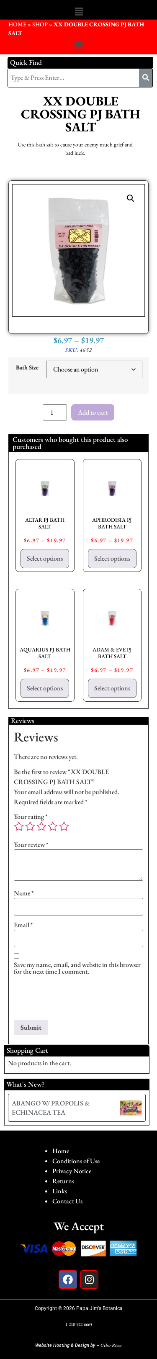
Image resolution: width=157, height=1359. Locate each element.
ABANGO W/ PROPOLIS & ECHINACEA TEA (51, 1108)
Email (23, 925)
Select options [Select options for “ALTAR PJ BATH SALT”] (45, 558)
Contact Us (67, 1201)
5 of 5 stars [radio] (64, 826)
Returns (63, 1181)
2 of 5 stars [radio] (30, 826)
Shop (40, 24)
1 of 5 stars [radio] (19, 826)
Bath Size (27, 367)
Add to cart (93, 412)
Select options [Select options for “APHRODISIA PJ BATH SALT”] (112, 558)
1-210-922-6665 (78, 1324)
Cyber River (111, 1345)
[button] (79, 12)
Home (60, 1150)
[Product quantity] (55, 412)
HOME (17, 24)
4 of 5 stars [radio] (53, 826)
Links (59, 1191)
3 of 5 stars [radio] (41, 826)
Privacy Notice (71, 1171)
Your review (31, 844)
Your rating (31, 816)
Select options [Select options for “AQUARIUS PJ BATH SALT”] (45, 688)
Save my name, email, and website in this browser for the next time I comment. (77, 968)
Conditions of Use (76, 1160)
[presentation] (77, 999)
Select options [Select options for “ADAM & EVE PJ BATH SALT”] (112, 688)
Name (24, 893)
